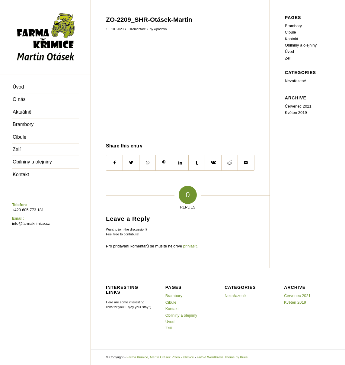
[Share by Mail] (246, 162)
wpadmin (160, 29)
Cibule (290, 32)
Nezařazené (295, 81)
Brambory (293, 26)
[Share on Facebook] (114, 162)
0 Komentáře (137, 29)
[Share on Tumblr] (197, 162)
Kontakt (291, 39)
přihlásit (190, 246)
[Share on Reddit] (230, 162)
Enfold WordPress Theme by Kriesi (222, 357)
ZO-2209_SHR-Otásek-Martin (149, 19)
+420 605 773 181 (28, 210)
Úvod (289, 51)
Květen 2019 (296, 112)
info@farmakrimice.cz (31, 223)
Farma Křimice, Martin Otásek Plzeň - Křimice (160, 357)
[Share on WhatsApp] (147, 162)
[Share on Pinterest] (164, 162)
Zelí (288, 58)
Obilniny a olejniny (301, 45)
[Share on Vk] (213, 162)
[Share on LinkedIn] (180, 162)
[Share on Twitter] (131, 162)
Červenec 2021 (298, 106)
